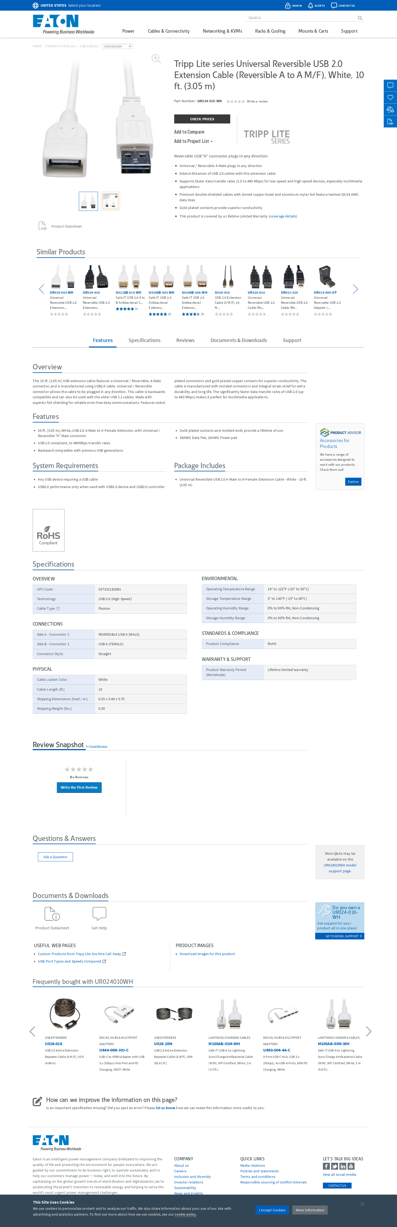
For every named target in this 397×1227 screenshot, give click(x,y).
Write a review (257, 101)
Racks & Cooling (270, 31)
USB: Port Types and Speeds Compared (69, 961)
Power (128, 31)
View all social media (339, 1174)
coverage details (283, 216)
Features (103, 340)
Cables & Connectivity (169, 31)
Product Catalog (60, 46)
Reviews (185, 340)
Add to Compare (189, 131)
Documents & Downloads (239, 340)
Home (37, 46)
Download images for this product (207, 954)
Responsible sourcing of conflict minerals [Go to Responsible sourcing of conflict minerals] (273, 1182)
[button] (42, 289)
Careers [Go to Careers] (180, 1171)
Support (349, 31)
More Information (310, 1210)
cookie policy (185, 1214)
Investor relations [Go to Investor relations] (188, 1182)
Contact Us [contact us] (337, 1185)
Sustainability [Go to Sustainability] (185, 1187)
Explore (353, 482)
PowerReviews (98, 746)
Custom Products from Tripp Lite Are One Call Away (79, 954)
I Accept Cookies (272, 1210)
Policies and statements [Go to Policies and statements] (259, 1171)
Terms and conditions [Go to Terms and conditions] (257, 1176)
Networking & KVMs (222, 31)
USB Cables (89, 46)
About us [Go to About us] (181, 1165)
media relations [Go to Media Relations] (252, 1165)
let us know (166, 1107)
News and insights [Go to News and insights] (188, 1193)
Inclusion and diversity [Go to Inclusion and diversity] (192, 1176)
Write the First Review (79, 787)
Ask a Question (55, 856)
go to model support (344, 936)
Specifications (144, 340)
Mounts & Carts (313, 31)
